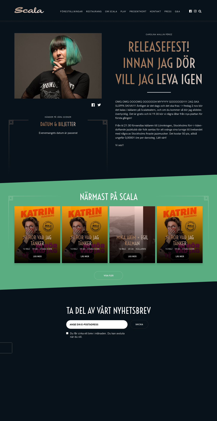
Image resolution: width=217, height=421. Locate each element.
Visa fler (108, 275)
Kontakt (155, 11)
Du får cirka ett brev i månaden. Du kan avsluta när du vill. (97, 335)
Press (168, 11)
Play (123, 11)
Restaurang (94, 11)
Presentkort (138, 11)
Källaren (141, 248)
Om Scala (111, 11)
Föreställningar (71, 11)
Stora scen (46, 248)
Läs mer (37, 256)
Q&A (177, 11)
